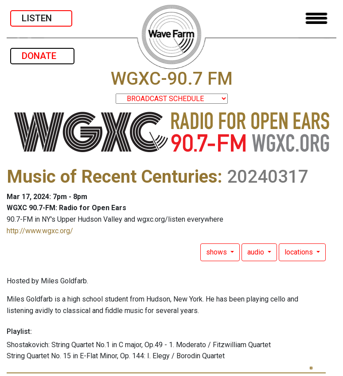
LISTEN (41, 18)
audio (256, 252)
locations (300, 252)
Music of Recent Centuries (112, 176)
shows (217, 252)
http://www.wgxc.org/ (40, 231)
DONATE (42, 56)
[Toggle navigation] (316, 18)
